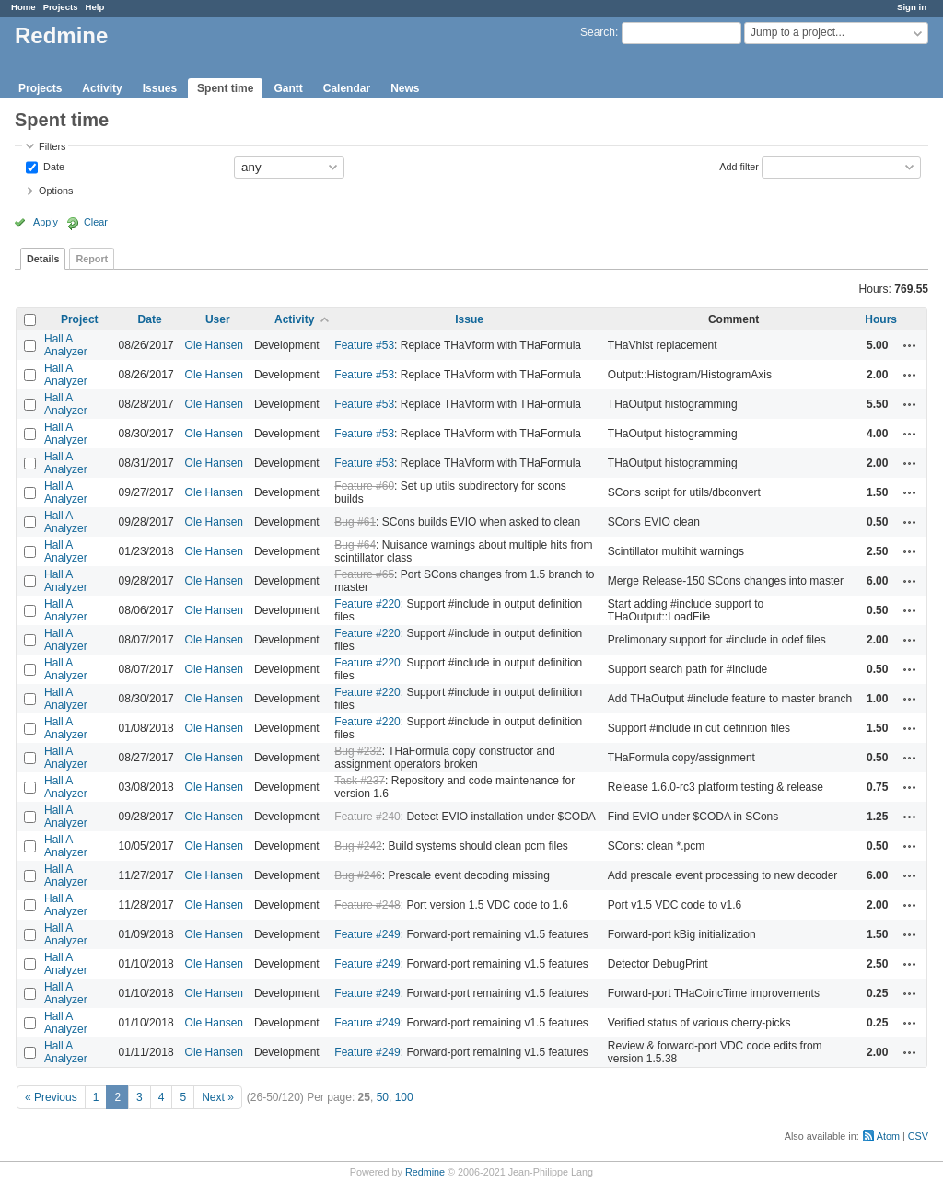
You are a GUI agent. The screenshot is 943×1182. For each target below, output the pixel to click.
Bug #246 (357, 875)
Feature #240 (367, 816)
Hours (881, 319)
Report (92, 258)
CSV (918, 1135)
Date (52, 165)
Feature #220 (367, 603)
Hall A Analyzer (65, 345)
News (404, 88)
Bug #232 (357, 751)
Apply (45, 221)
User (217, 319)
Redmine (425, 1171)
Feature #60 (364, 486)
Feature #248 (367, 904)
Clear (96, 221)
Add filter (739, 165)
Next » (218, 1097)
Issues (160, 88)
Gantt (288, 88)
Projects (60, 7)
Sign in (911, 7)
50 (383, 1097)
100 (404, 1097)
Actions (909, 345)
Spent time (225, 88)
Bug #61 (355, 522)
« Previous (51, 1097)
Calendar (346, 88)
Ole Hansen (214, 345)
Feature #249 (367, 934)
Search (597, 32)
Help (95, 7)
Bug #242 (357, 846)
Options (56, 190)
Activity (102, 88)
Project (80, 319)
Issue (469, 319)
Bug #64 (355, 545)
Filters (52, 146)
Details (43, 258)
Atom (888, 1135)
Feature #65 (364, 574)
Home (23, 7)
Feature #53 (364, 345)
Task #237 (359, 780)
